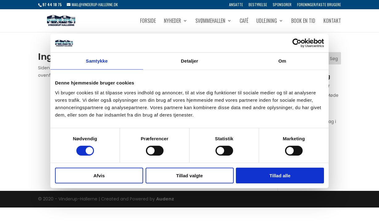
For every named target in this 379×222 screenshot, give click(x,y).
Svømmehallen (210, 21)
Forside (148, 21)
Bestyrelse (258, 5)
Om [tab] (282, 61)
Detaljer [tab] (189, 61)
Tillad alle (279, 175)
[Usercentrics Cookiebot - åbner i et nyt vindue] (297, 43)
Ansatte (236, 5)
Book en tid (303, 21)
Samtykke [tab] (97, 61)
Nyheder (172, 21)
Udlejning (266, 21)
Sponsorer (282, 5)
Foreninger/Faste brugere (319, 5)
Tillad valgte (189, 175)
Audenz (165, 199)
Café (244, 21)
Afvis (99, 175)
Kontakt (332, 21)
